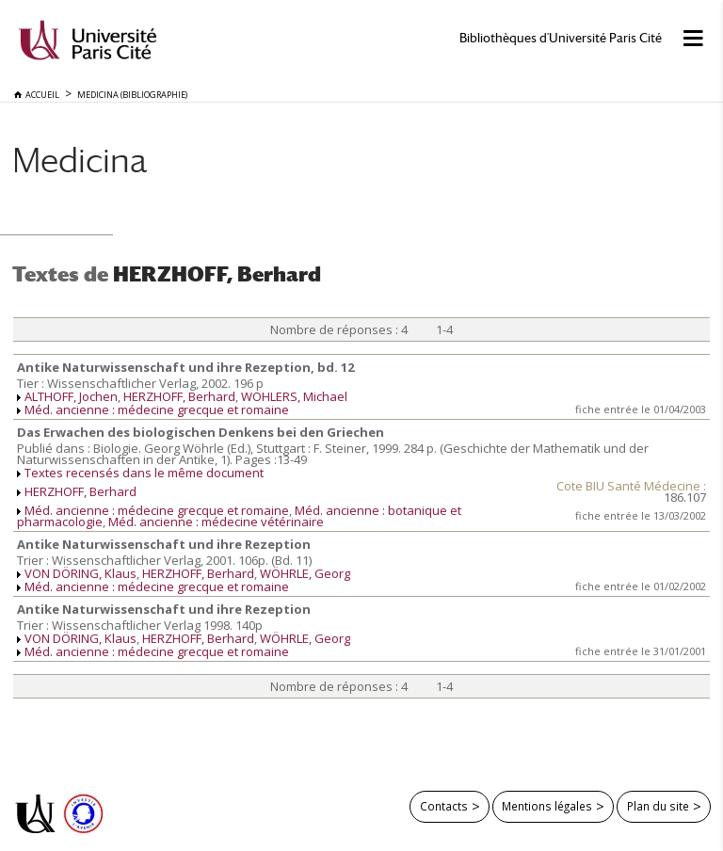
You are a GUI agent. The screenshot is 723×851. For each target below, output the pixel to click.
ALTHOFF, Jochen (71, 396)
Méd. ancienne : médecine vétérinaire (216, 521)
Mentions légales (547, 805)
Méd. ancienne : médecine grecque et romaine (156, 409)
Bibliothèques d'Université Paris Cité (560, 38)
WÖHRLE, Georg (305, 573)
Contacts (444, 805)
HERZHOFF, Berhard (179, 396)
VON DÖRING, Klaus (80, 573)
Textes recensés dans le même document (144, 472)
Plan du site (658, 805)
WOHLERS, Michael (294, 396)
